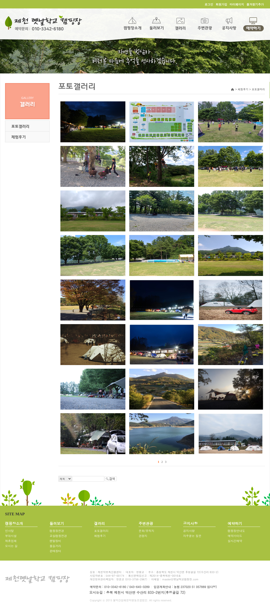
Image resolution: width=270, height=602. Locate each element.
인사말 (9, 531)
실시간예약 (235, 541)
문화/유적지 (146, 531)
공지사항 (189, 531)
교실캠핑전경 (58, 536)
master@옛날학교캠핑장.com (180, 579)
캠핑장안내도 (236, 531)
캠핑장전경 (57, 531)
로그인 (209, 4)
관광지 (143, 536)
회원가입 (221, 4)
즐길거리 (55, 546)
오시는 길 (11, 546)
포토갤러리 (101, 531)
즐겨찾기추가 (255, 4)
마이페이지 (237, 4)
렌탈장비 (55, 541)
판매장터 (55, 551)
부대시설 (11, 536)
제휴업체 (11, 541)
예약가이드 (235, 536)
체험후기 (100, 536)
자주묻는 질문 (192, 536)
